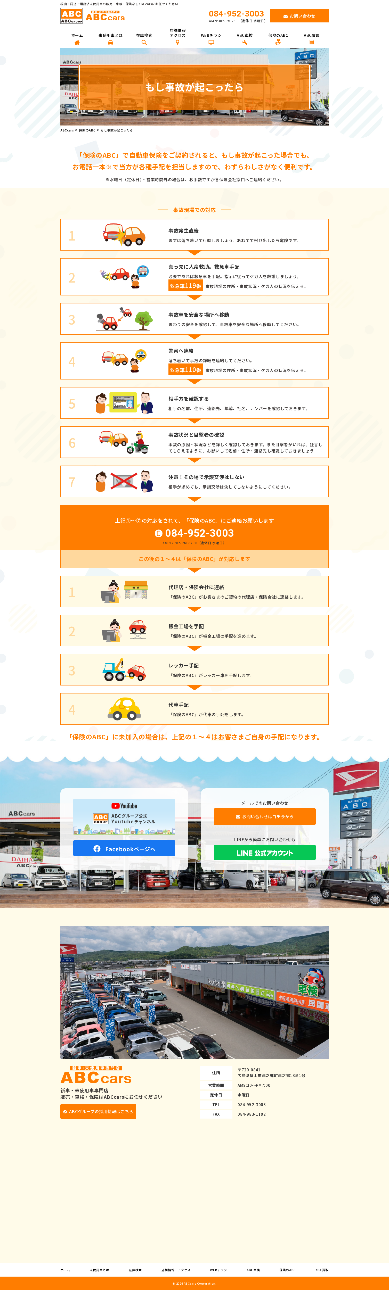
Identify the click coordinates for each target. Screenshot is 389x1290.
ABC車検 (245, 39)
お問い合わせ (302, 16)
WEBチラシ (211, 39)
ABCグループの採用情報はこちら (101, 1111)
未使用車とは (111, 39)
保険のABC (278, 39)
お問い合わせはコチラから (268, 816)
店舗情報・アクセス (176, 1270)
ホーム (77, 39)
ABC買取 (312, 39)
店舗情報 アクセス (178, 36)
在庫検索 (144, 39)
